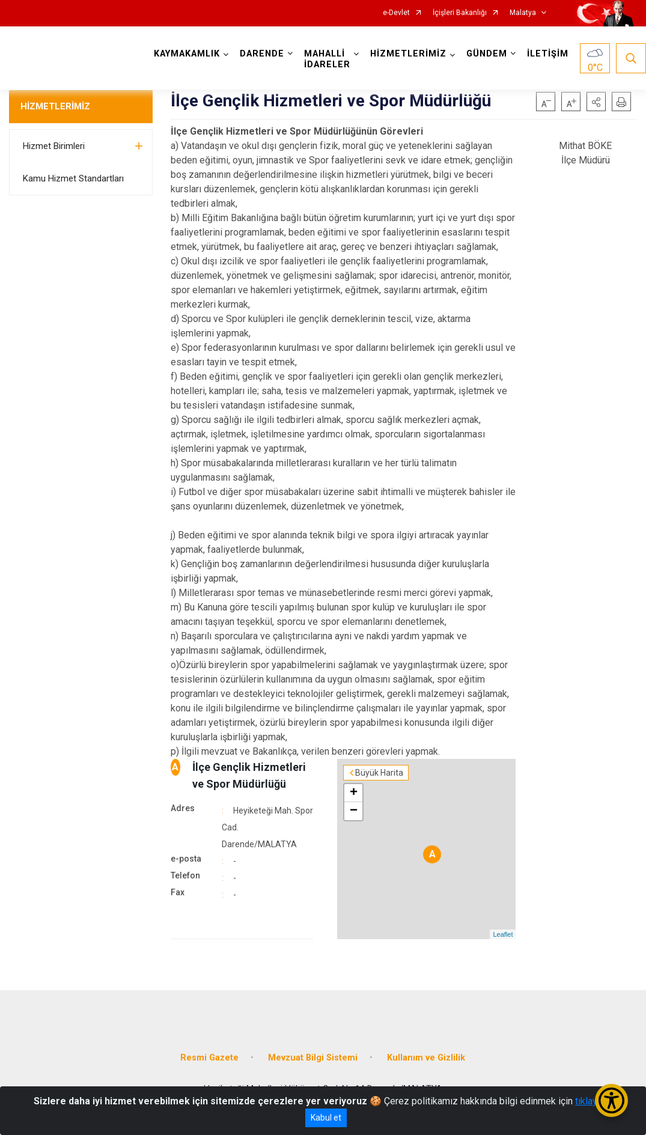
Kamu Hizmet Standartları (73, 178)
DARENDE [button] (262, 54)
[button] (596, 101)
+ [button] (354, 793)
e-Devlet (396, 13)
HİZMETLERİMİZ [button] (408, 54)
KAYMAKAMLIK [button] (187, 54)
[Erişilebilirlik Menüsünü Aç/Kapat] (611, 1100)
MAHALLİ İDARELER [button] (327, 59)
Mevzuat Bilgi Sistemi (313, 1058)
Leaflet (503, 934)
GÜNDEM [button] (486, 54)
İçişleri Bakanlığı (460, 13)
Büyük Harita (379, 772)
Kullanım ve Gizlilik (426, 1058)
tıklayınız (593, 1101)
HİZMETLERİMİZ (55, 106)
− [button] (354, 811)
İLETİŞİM (547, 54)
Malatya (523, 13)
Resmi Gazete (209, 1058)
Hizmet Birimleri (54, 146)
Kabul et (326, 1117)
